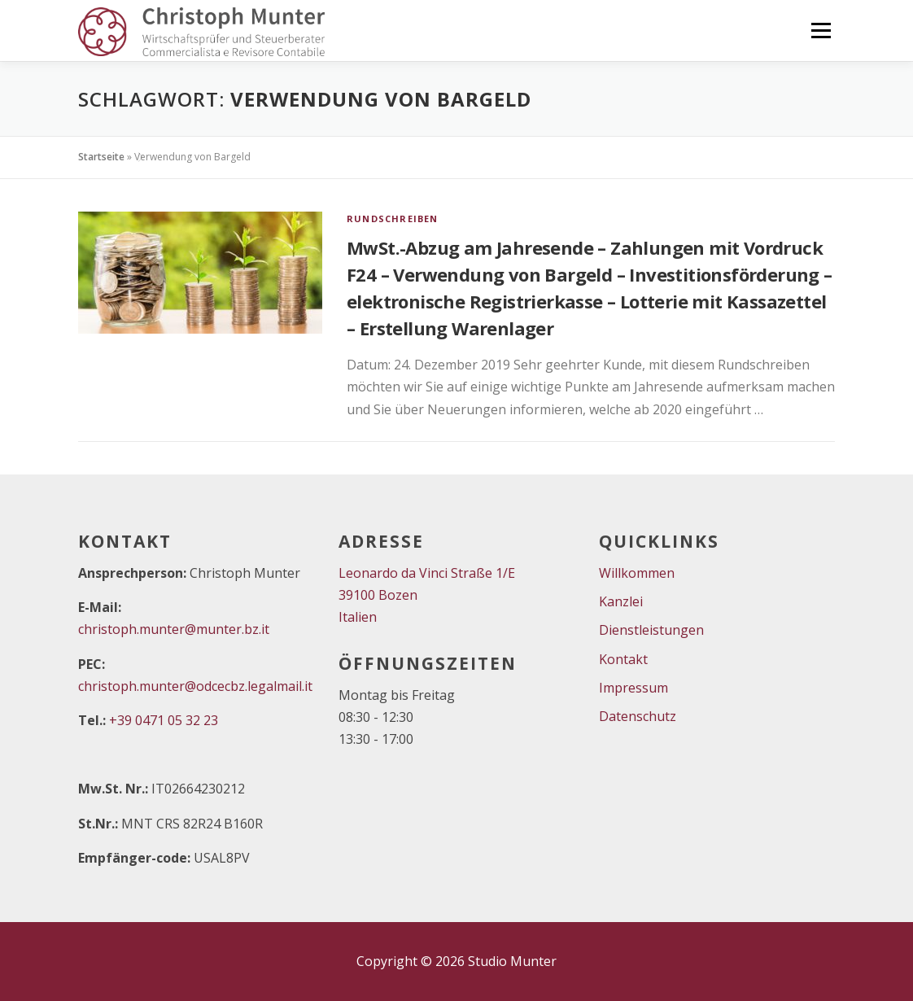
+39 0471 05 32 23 (163, 720)
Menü (820, 30)
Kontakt (623, 659)
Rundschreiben (393, 218)
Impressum (633, 688)
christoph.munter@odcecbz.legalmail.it (195, 686)
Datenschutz (637, 716)
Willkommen (637, 573)
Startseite (101, 157)
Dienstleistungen (651, 630)
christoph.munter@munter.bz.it (173, 629)
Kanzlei (621, 601)
